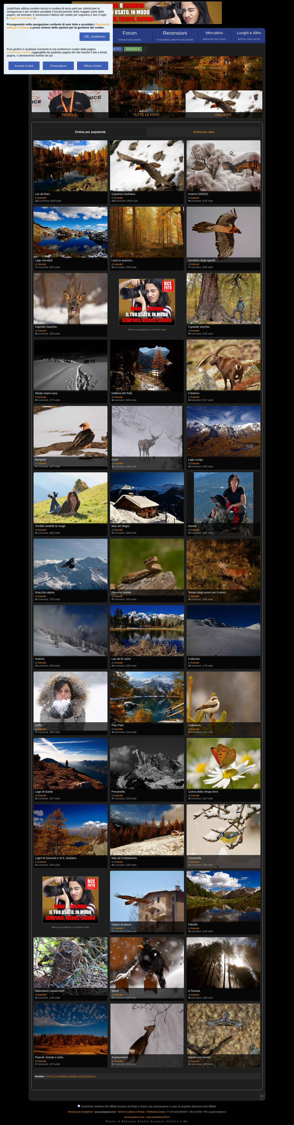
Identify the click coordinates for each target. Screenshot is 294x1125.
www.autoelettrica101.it (158, 1117)
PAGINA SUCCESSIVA (82, 1076)
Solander (41, 198)
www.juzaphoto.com (134, 1117)
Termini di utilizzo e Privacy (131, 1112)
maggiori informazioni (21, 18)
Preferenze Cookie (18, 52)
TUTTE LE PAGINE (56, 1076)
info (163, 329)
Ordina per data (203, 132)
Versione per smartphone (80, 1112)
